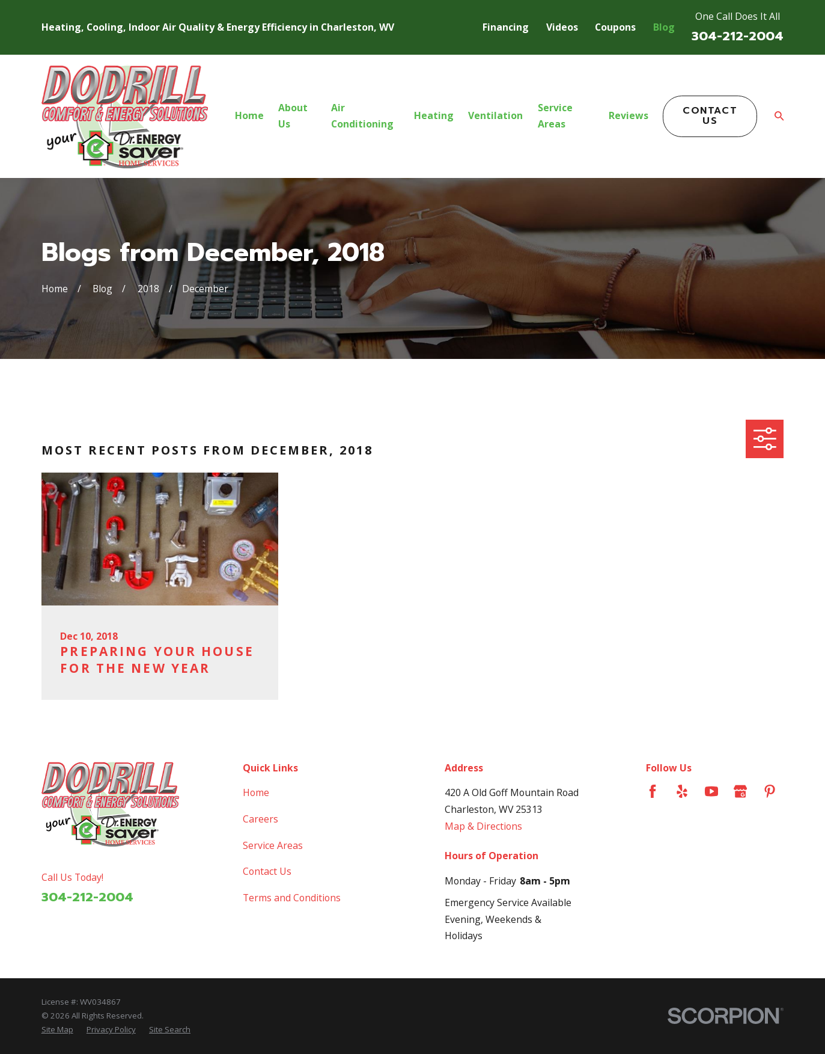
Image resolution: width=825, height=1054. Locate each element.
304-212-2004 (738, 36)
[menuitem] (57, 1030)
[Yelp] (682, 791)
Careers (260, 819)
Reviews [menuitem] (628, 115)
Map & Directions (483, 826)
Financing (506, 27)
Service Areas (273, 845)
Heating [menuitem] (434, 115)
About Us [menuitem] (293, 116)
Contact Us (710, 115)
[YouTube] (711, 791)
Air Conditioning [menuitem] (362, 116)
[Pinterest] (769, 791)
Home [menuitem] (249, 115)
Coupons (615, 27)
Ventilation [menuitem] (495, 115)
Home (256, 792)
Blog (664, 27)
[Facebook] (652, 791)
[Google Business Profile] (740, 791)
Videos (562, 27)
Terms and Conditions (292, 897)
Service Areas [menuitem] (555, 116)
